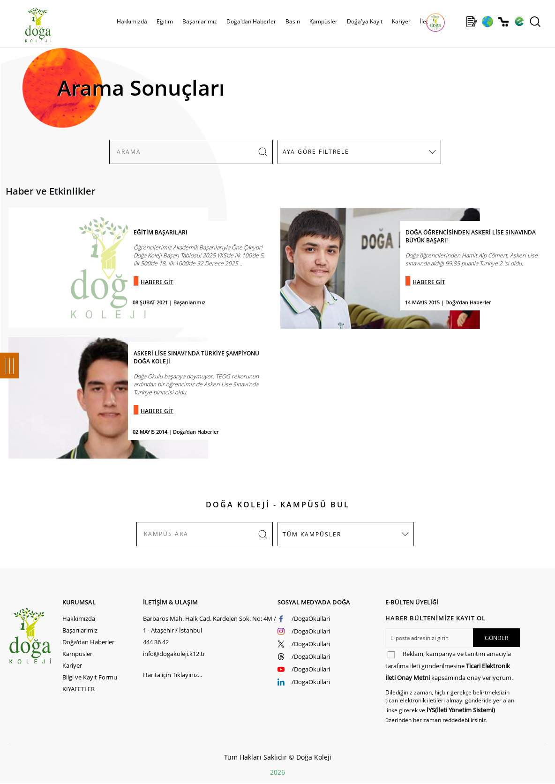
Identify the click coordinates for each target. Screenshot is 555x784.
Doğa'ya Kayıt (364, 21)
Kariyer (401, 21)
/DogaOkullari (311, 618)
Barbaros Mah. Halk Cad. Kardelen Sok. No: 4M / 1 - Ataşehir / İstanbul (209, 624)
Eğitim (165, 21)
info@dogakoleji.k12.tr (174, 653)
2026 (277, 772)
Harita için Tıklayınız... (172, 675)
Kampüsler (323, 21)
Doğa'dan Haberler (251, 21)
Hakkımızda (132, 21)
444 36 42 (156, 642)
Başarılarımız (199, 21)
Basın (292, 21)
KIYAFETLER (78, 689)
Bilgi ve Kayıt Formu (89, 677)
